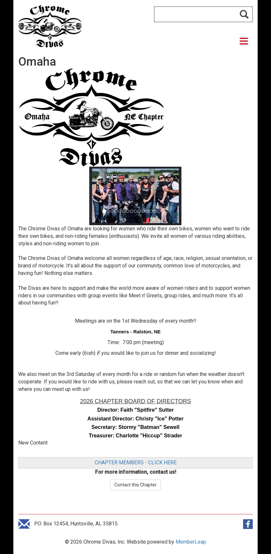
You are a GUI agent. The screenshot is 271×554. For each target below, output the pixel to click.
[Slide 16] (166, 211)
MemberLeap (191, 542)
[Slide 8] (135, 211)
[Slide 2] (112, 211)
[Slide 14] (159, 211)
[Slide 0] (104, 211)
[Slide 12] (151, 211)
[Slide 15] (162, 211)
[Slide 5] (123, 211)
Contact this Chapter (135, 484)
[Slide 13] (155, 211)
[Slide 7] (131, 211)
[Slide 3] (116, 211)
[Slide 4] (119, 211)
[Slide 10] (143, 211)
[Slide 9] (139, 211)
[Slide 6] (127, 211)
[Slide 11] (147, 211)
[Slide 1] (108, 211)
